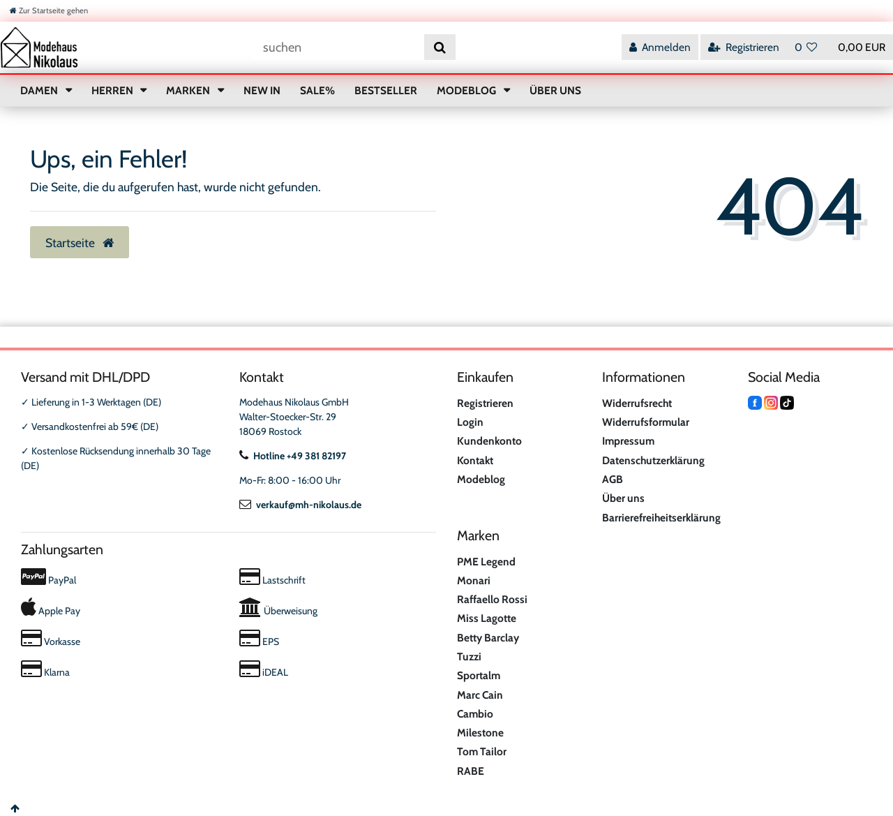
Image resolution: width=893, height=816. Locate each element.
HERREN (113, 90)
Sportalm (478, 675)
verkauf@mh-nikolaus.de (300, 504)
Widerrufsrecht (637, 403)
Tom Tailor (481, 751)
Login (470, 422)
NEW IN (261, 90)
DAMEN (40, 90)
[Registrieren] (743, 47)
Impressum (628, 440)
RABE (470, 771)
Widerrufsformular (645, 422)
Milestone (480, 732)
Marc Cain (480, 695)
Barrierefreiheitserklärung (661, 517)
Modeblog (481, 479)
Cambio (475, 713)
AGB (612, 479)
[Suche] (440, 47)
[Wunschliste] (806, 47)
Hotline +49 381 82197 (292, 456)
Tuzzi (469, 656)
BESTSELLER (385, 90)
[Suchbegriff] (338, 47)
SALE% (317, 90)
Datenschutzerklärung (653, 460)
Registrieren (485, 403)
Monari (473, 580)
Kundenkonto (489, 440)
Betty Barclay (488, 637)
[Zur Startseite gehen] (49, 10)
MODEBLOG (467, 90)
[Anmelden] (660, 47)
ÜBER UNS (555, 90)
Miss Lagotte (486, 618)
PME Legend (486, 561)
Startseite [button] (79, 242)
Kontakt (475, 460)
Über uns (623, 498)
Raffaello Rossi (492, 599)
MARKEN (189, 90)
